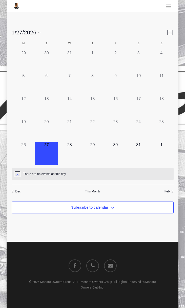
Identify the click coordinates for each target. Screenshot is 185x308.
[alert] (93, 174)
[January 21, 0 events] (69, 130)
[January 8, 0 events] (92, 84)
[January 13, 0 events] (46, 107)
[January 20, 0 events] (46, 130)
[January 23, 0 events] (115, 130)
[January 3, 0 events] (138, 61)
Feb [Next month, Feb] (169, 191)
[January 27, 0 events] (46, 153)
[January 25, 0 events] (161, 130)
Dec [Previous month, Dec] (16, 191)
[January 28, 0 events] (69, 153)
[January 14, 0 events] (69, 107)
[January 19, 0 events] (23, 130)
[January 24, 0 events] (138, 130)
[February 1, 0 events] (161, 153)
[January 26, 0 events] (23, 153)
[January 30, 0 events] (115, 153)
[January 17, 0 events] (138, 107)
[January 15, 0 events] (92, 107)
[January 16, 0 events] (115, 107)
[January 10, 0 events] (138, 84)
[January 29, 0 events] (92, 153)
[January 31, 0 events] (138, 153)
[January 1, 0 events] (92, 61)
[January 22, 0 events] (92, 130)
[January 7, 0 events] (69, 84)
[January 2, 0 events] (115, 61)
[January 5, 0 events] (23, 84)
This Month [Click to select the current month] (92, 191)
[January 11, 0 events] (161, 84)
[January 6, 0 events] (46, 84)
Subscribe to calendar (89, 207)
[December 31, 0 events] (69, 61)
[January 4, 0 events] (161, 61)
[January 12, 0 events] (23, 107)
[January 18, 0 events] (161, 107)
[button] (168, 6)
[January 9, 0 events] (115, 84)
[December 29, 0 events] (23, 61)
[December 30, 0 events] (46, 61)
